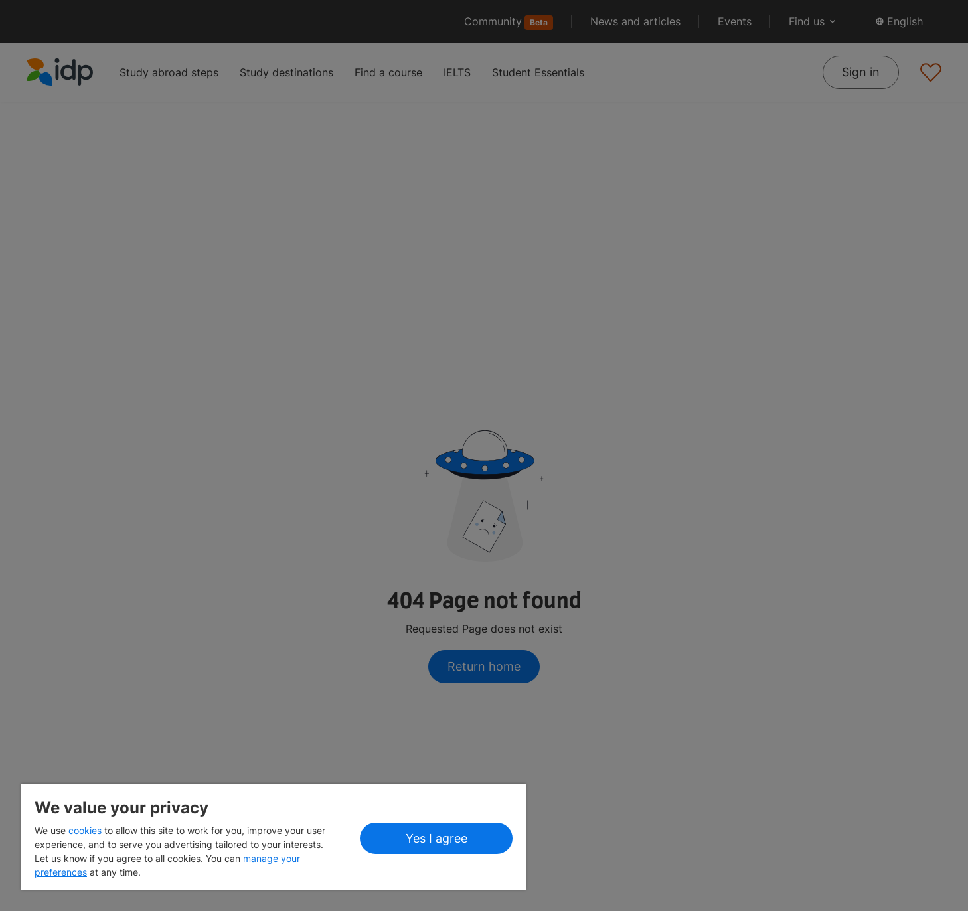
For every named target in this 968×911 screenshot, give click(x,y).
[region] (273, 837)
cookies (86, 830)
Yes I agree (436, 838)
